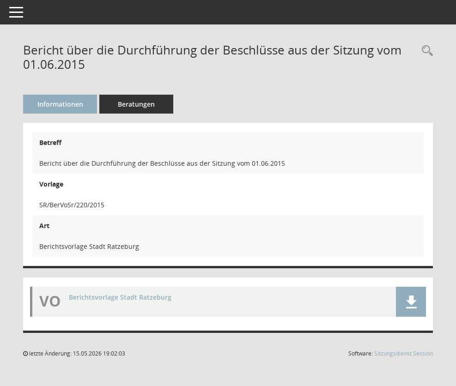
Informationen (60, 104)
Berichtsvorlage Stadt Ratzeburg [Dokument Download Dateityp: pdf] (120, 297)
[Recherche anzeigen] (425, 51)
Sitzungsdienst (403, 353)
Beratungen (136, 104)
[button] (411, 302)
